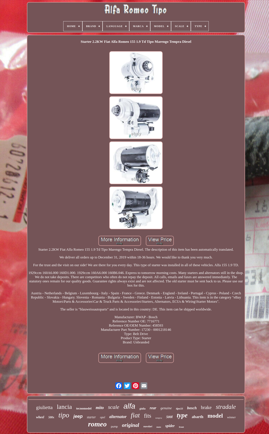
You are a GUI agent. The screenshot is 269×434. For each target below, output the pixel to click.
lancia (64, 406)
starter (91, 417)
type (182, 415)
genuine (166, 408)
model (215, 415)
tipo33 (179, 408)
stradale (226, 406)
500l (169, 417)
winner (231, 417)
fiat (135, 415)
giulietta (44, 407)
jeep (78, 416)
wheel (40, 417)
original (130, 425)
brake (206, 407)
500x (51, 417)
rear (153, 408)
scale (113, 407)
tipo (63, 415)
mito (100, 407)
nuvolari (147, 426)
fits (147, 416)
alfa (129, 406)
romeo (97, 424)
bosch (192, 408)
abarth (197, 416)
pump (114, 426)
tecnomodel (83, 408)
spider (170, 426)
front (181, 427)
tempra (159, 418)
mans (158, 427)
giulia (143, 408)
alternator (118, 416)
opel (102, 417)
